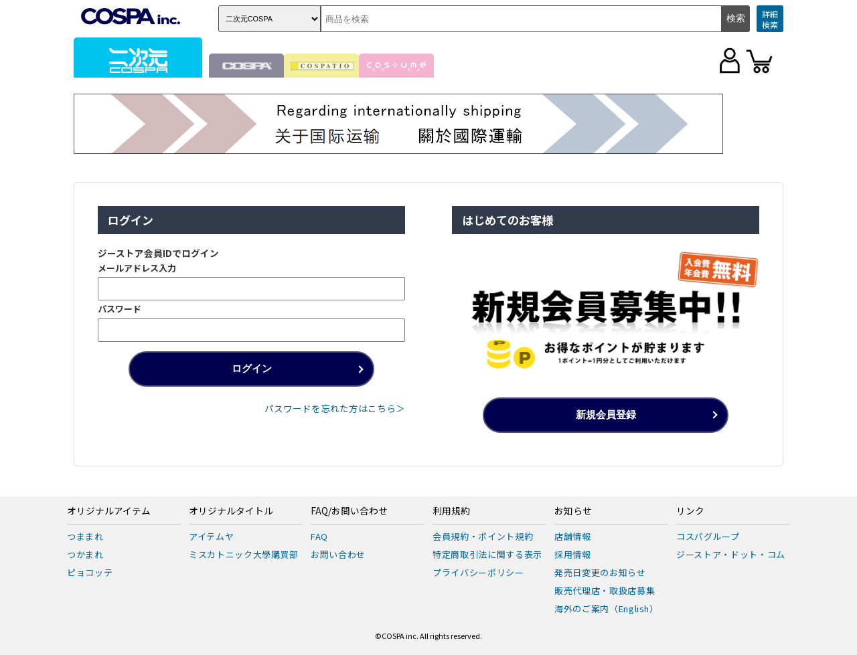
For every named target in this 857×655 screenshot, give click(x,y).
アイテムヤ (211, 536)
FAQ (319, 536)
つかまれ (85, 554)
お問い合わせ (338, 554)
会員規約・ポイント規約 (483, 536)
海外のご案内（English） (606, 608)
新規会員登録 (606, 414)
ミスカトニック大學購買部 (244, 554)
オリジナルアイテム (109, 511)
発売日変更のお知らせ (600, 572)
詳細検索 (770, 19)
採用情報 (572, 554)
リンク (690, 511)
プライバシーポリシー (478, 572)
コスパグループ (708, 536)
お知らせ (573, 511)
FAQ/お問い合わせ (349, 511)
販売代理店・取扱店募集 (604, 590)
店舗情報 (572, 536)
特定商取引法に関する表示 (487, 554)
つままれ (85, 536)
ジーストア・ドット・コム (730, 554)
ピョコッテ (89, 572)
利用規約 (451, 511)
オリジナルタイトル (231, 511)
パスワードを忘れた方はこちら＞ (334, 408)
